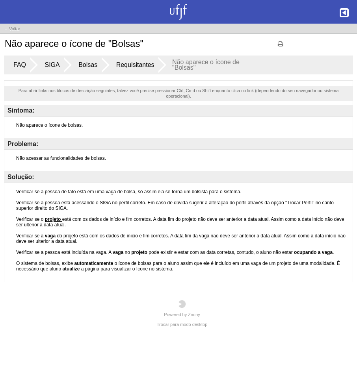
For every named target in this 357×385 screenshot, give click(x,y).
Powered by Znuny (182, 308)
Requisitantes (135, 64)
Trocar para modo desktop (182, 324)
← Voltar (12, 28)
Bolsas (87, 64)
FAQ (19, 64)
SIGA (52, 64)
